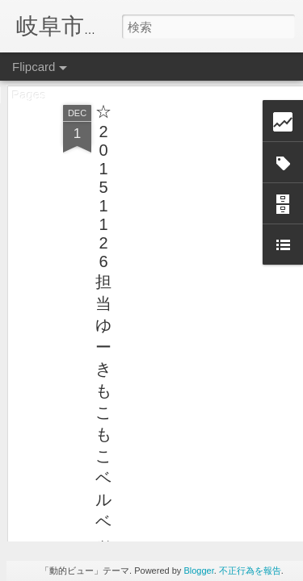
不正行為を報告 (250, 570)
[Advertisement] (164, 172)
